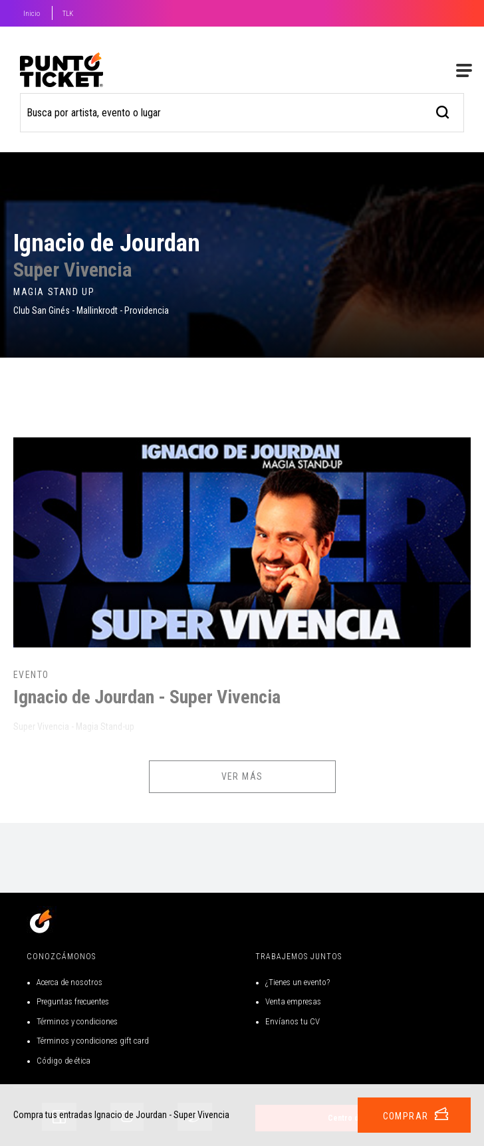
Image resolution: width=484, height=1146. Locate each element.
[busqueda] (443, 111)
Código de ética (63, 1061)
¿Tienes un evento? (297, 982)
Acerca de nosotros (69, 982)
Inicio (31, 13)
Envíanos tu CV (292, 1021)
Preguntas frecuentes (73, 1001)
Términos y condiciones (77, 1021)
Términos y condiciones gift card (93, 1041)
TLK (67, 13)
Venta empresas (293, 1001)
